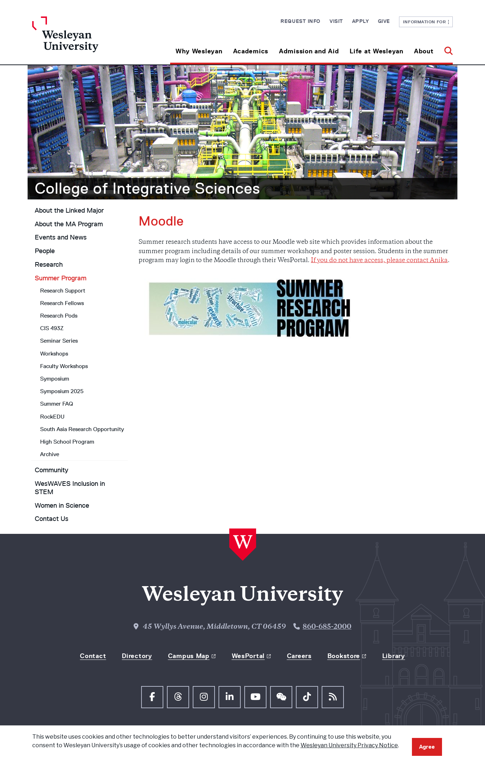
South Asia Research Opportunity (82, 429)
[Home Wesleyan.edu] (85, 40)
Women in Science (62, 506)
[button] (446, 48)
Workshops (54, 353)
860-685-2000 (327, 627)
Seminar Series (59, 340)
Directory (137, 656)
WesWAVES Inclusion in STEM (70, 488)
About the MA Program (69, 224)
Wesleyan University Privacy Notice (349, 745)
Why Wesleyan (199, 51)
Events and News (61, 237)
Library (393, 656)
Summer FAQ (56, 403)
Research (49, 265)
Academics (250, 51)
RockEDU (52, 416)
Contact (93, 656)
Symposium (54, 378)
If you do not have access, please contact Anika (379, 261)
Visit (336, 21)
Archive (49, 454)
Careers (299, 656)
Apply (360, 21)
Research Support (62, 290)
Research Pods (58, 315)
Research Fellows (62, 303)
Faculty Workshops (64, 366)
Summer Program (60, 278)
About (424, 51)
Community (51, 470)
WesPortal (248, 656)
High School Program (67, 441)
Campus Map (189, 656)
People (45, 251)
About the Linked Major (69, 210)
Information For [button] (426, 22)
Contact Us (51, 519)
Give (384, 21)
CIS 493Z (52, 328)
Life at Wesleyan (376, 51)
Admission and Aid (309, 51)
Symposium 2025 (61, 391)
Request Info (300, 21)
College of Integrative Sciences (147, 188)
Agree (427, 746)
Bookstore (343, 656)
